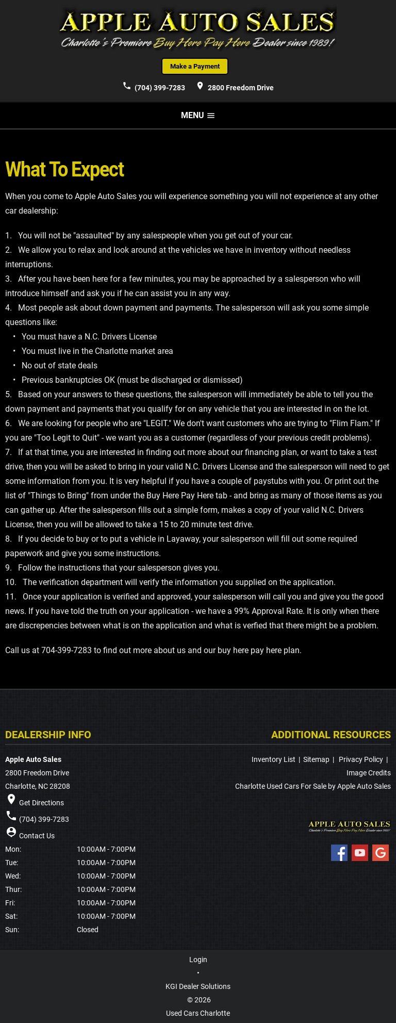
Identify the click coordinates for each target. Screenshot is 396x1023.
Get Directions (41, 803)
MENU (198, 115)
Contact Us (37, 836)
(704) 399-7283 (153, 86)
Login (198, 959)
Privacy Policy (361, 759)
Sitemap (316, 759)
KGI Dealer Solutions (198, 986)
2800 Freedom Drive (234, 86)
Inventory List (273, 759)
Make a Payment (195, 66)
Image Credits (368, 773)
